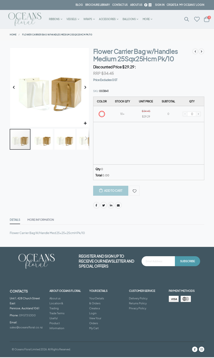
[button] (85, 123)
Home (13, 34)
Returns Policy (138, 304)
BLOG (79, 4)
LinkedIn (111, 206)
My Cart (94, 329)
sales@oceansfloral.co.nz (26, 328)
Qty (99, 169)
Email (118, 206)
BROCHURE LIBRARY (97, 4)
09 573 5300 (27, 316)
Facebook (96, 206)
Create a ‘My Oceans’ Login (185, 4)
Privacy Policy (137, 309)
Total (102, 176)
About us (55, 299)
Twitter (103, 206)
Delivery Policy (138, 299)
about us (136, 4)
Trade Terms (57, 314)
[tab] (15, 221)
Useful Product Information (56, 324)
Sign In (160, 4)
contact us (120, 4)
